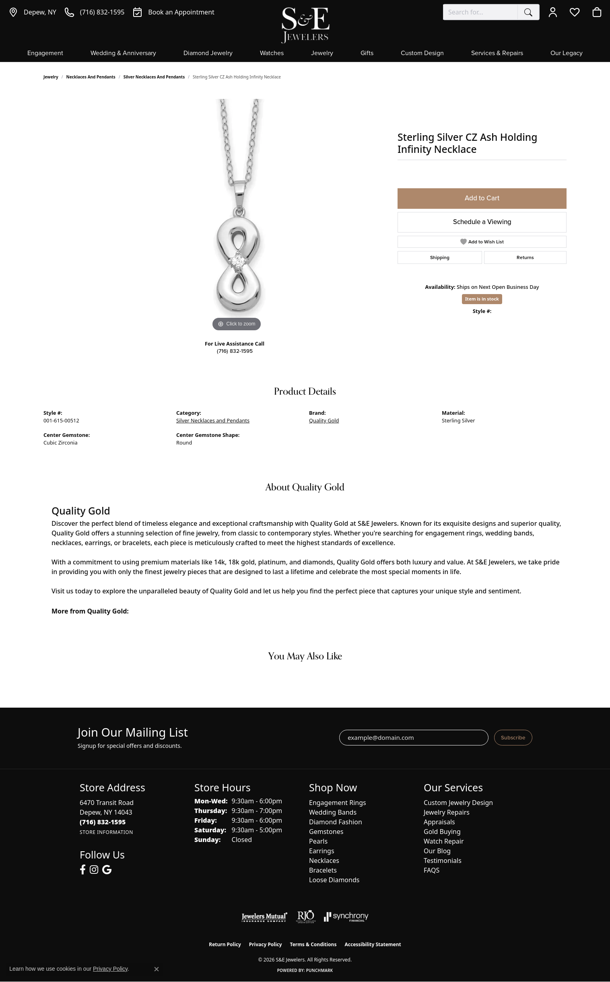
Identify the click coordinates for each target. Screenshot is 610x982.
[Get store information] (106, 832)
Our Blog (437, 850)
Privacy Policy (265, 944)
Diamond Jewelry (208, 53)
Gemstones (326, 831)
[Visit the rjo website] (306, 917)
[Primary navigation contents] (305, 55)
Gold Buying (442, 831)
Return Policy (225, 944)
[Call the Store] (103, 821)
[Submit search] (528, 12)
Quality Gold (324, 420)
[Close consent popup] (156, 969)
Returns (525, 257)
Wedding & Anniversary (123, 53)
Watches (272, 53)
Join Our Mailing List (133, 732)
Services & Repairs (497, 53)
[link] (32, 12)
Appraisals (439, 821)
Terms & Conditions (313, 944)
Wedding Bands (333, 812)
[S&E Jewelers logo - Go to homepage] (305, 24)
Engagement (45, 53)
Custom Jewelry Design (458, 802)
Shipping (439, 257)
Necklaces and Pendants (90, 77)
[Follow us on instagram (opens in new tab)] (94, 870)
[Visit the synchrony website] (346, 917)
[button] (555, 12)
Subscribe (513, 737)
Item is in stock (482, 299)
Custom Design (422, 53)
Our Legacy (566, 53)
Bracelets (323, 870)
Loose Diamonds (334, 879)
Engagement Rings (337, 802)
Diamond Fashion (335, 821)
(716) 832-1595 (235, 351)
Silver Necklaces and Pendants (154, 77)
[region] (236, 213)
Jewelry (322, 53)
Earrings (321, 850)
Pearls (318, 841)
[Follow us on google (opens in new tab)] (106, 870)
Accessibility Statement (372, 944)
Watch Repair (444, 841)
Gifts (367, 53)
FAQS (431, 870)
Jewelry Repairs (447, 812)
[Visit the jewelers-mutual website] (264, 917)
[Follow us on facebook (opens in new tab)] (83, 870)
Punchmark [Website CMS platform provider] (319, 970)
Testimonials (443, 860)
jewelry (50, 77)
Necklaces (324, 860)
